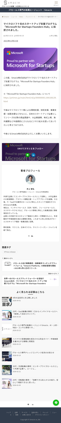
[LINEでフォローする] (28, 155)
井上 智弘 (30, 189)
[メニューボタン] (56, 3)
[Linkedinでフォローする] (33, 155)
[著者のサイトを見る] (29, 236)
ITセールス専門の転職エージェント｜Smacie (30, 9)
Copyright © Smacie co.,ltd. (30, 420)
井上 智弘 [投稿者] (54, 36)
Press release (10, 252)
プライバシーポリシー (42, 415)
